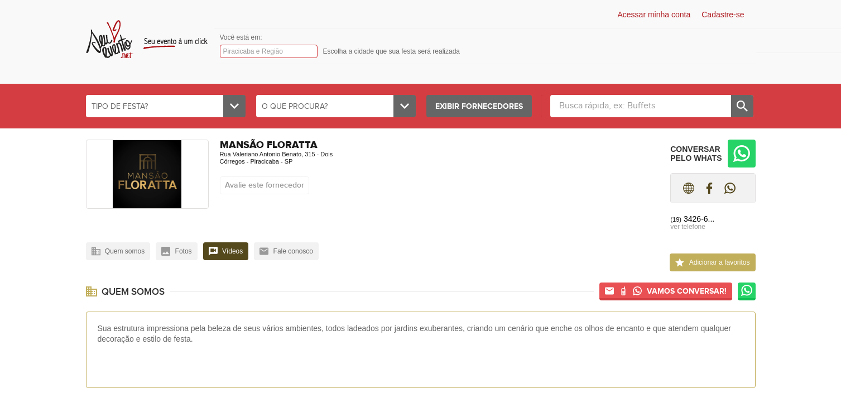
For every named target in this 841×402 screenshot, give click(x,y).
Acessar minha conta (654, 14)
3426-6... (692, 218)
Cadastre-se (722, 14)
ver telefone (687, 227)
